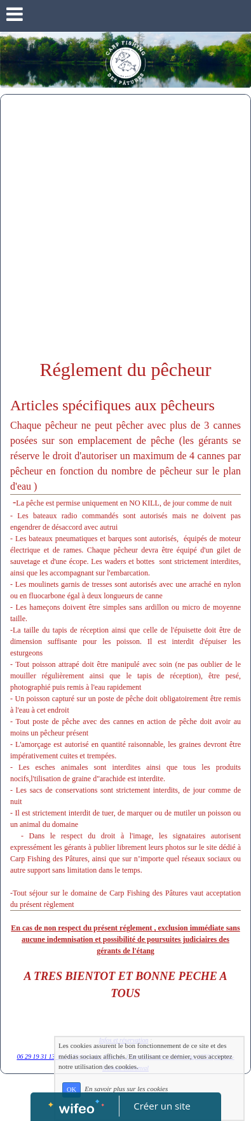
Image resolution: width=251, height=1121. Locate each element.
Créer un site (161, 1105)
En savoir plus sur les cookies (126, 1089)
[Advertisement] (125, 226)
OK (71, 1089)
